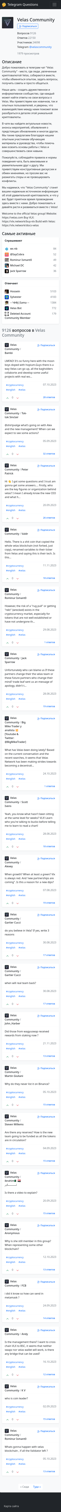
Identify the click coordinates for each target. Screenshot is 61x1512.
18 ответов (49, 578)
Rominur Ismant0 (18, 260)
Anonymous (12, 1233)
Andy (25, 1334)
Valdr (25, 534)
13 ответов (49, 1056)
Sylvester (13, 297)
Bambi (9, 353)
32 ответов (49, 453)
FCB (24, 1285)
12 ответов (49, 1374)
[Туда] (37, 1487)
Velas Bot (13, 308)
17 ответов (49, 955)
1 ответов (49, 642)
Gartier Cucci (13, 922)
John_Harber (12, 1023)
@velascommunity (40, 47)
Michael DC (14, 265)
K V (24, 1390)
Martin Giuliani (14, 1076)
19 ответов (49, 706)
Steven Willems (14, 1124)
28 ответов (49, 397)
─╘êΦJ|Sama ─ (17, 302)
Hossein (12, 291)
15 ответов (49, 1104)
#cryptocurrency (15, 385)
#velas (22, 389)
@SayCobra (14, 254)
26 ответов (49, 517)
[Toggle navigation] (54, 4)
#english (10, 389)
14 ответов (49, 1318)
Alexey (9, 866)
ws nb (11, 248)
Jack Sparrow (15, 271)
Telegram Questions (20, 4)
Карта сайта (11, 1506)
